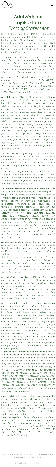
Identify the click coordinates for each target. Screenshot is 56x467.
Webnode (28, 463)
